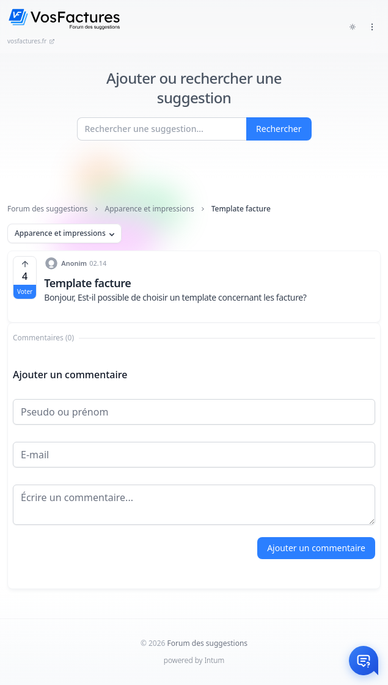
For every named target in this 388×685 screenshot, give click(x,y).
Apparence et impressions (149, 209)
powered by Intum (194, 660)
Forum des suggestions (47, 209)
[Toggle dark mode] (352, 26)
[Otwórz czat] (363, 660)
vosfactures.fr (31, 41)
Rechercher (278, 128)
